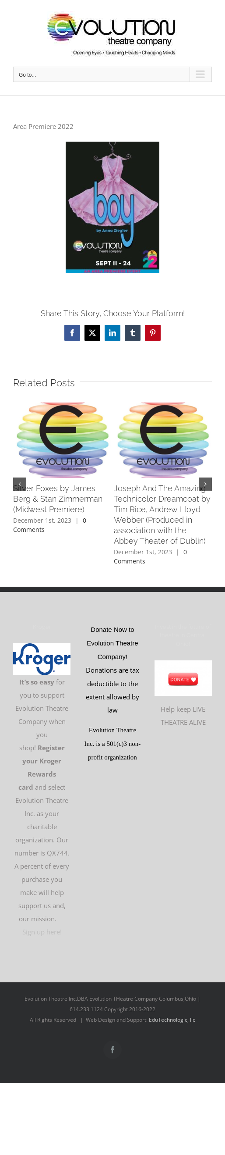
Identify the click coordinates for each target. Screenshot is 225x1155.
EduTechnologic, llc (172, 1019)
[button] (19, 484)
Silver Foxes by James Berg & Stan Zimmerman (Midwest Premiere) (57, 499)
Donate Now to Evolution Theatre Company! (112, 643)
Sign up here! (42, 931)
